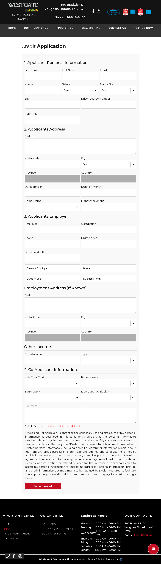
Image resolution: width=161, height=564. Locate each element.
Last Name (68, 70)
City (83, 158)
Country (86, 172)
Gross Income (33, 354)
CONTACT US (117, 28)
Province (30, 172)
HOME (12, 28)
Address (30, 136)
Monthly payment (92, 200)
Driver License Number (95, 98)
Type (84, 354)
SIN (27, 98)
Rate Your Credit (35, 377)
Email (103, 70)
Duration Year (89, 238)
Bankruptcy (32, 391)
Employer (31, 223)
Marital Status (108, 84)
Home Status (33, 200)
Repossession (89, 377)
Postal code (32, 158)
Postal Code (32, 317)
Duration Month (91, 186)
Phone (29, 84)
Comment (31, 406)
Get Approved (43, 486)
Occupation (88, 223)
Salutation (68, 84)
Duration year (33, 186)
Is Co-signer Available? (95, 391)
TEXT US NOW (143, 28)
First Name (31, 70)
